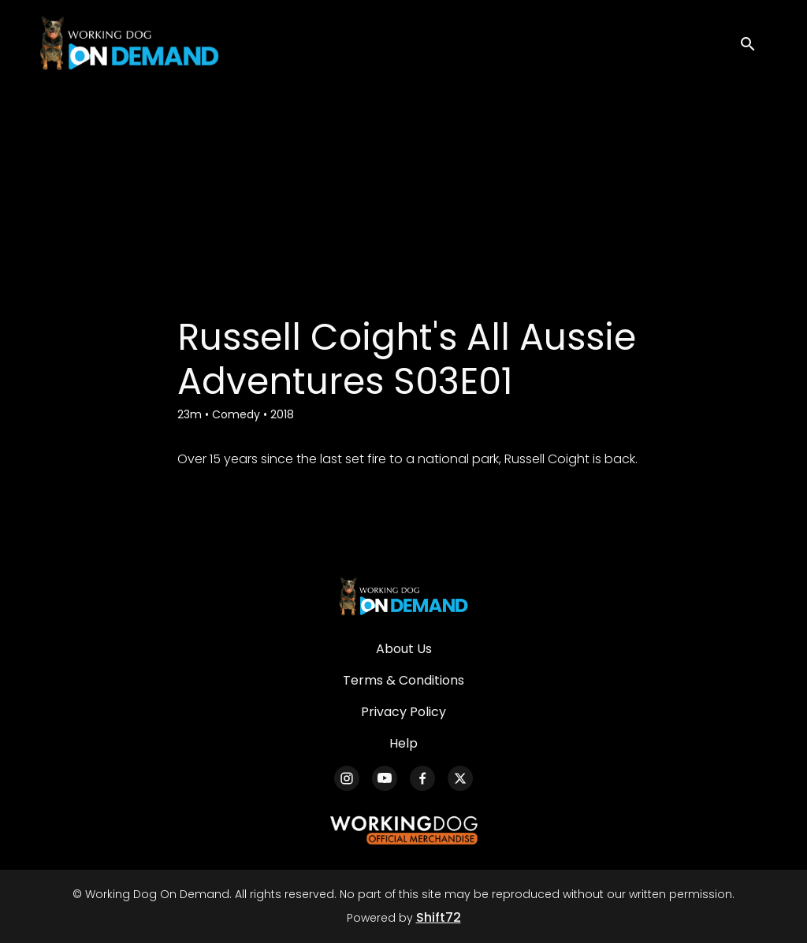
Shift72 (438, 917)
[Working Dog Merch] (403, 830)
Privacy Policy (403, 712)
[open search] (753, 43)
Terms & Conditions (403, 680)
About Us (404, 649)
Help (403, 743)
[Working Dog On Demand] (403, 596)
